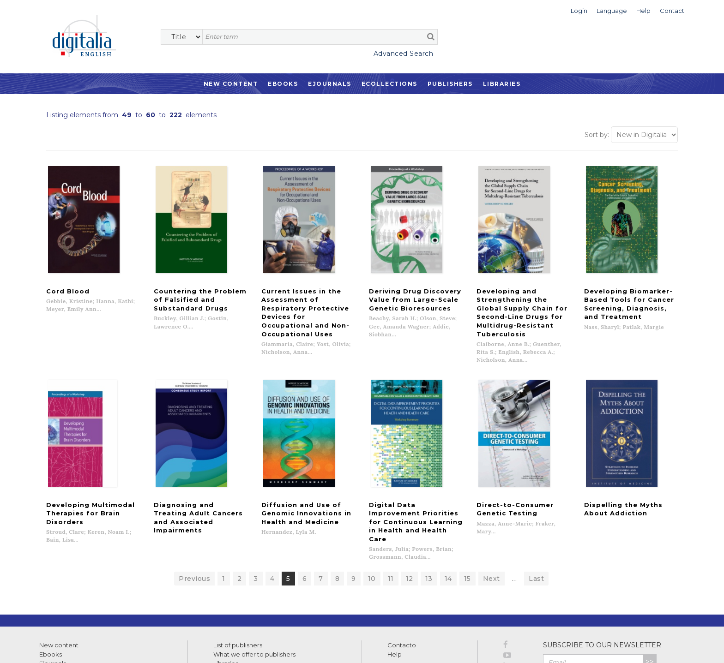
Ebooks (283, 83)
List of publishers (237, 585)
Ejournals (329, 83)
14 (448, 518)
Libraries (502, 83)
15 (467, 518)
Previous (194, 518)
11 (391, 518)
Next (491, 518)
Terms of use (56, 646)
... (514, 518)
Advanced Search (404, 53)
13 (429, 518)
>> (650, 601)
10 (372, 518)
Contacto (401, 585)
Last (536, 518)
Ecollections (389, 83)
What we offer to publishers (254, 594)
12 (409, 518)
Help (394, 594)
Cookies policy (159, 646)
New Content (231, 83)
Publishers (450, 83)
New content (58, 585)
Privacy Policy (636, 622)
